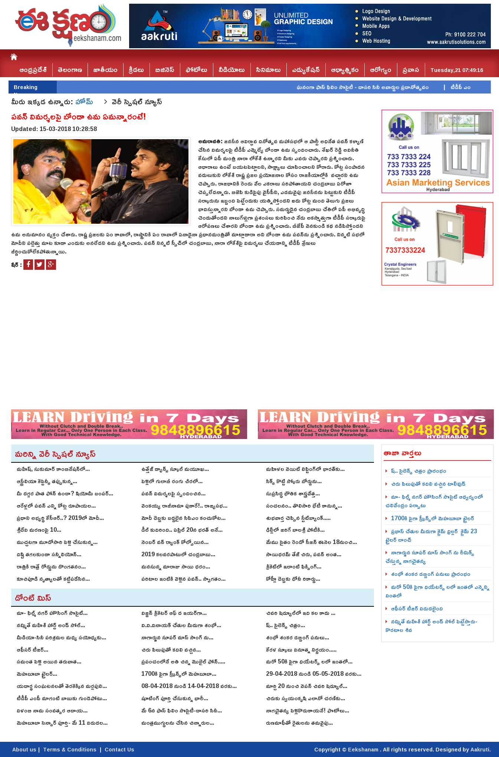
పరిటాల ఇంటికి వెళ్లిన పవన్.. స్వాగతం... (183, 578)
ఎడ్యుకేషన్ (306, 69)
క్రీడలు (136, 69)
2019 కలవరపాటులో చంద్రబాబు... (178, 554)
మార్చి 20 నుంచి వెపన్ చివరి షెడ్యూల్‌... (306, 685)
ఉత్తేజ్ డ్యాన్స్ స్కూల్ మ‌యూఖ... (175, 468)
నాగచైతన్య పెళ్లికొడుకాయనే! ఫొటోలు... (307, 710)
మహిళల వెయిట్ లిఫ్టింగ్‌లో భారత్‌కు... (305, 468)
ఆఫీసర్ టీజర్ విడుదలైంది (417, 608)
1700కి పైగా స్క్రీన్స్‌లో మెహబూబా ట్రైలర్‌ (432, 518)
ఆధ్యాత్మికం (345, 69)
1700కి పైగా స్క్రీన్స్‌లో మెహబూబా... (178, 673)
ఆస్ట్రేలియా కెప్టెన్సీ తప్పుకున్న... (47, 480)
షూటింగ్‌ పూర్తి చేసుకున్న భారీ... (174, 698)
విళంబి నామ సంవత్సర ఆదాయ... (52, 710)
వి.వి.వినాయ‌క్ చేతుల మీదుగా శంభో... (181, 624)
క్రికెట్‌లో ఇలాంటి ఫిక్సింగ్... (293, 566)
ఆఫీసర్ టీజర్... (32, 649)
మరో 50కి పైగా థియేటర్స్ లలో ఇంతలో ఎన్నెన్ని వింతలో (437, 591)
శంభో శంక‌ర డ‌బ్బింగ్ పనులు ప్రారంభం (430, 573)
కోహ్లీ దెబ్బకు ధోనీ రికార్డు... (293, 578)
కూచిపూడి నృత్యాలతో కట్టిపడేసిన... (53, 578)
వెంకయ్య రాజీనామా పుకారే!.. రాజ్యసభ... (184, 505)
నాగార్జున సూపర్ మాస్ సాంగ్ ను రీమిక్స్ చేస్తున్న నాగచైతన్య (429, 556)
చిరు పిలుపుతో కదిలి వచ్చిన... (171, 649)
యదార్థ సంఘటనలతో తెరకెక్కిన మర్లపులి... (62, 685)
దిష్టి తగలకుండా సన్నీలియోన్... (49, 554)
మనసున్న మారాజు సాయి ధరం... (175, 566)
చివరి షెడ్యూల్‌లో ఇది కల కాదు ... (300, 612)
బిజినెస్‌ (164, 69)
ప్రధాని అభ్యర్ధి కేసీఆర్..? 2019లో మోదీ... (60, 517)
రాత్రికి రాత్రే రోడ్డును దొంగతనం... (51, 566)
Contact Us (119, 749)
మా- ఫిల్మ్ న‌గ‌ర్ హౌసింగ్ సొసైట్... (52, 612)
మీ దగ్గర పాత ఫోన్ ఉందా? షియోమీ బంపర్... (65, 493)
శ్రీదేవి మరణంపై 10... (39, 529)
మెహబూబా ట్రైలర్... (37, 673)
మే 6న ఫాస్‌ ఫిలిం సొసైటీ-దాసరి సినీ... (181, 710)
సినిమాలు (268, 69)
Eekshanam (364, 749)
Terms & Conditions (69, 749)
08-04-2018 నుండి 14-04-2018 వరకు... (189, 685)
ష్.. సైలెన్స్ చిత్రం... (285, 624)
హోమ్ (85, 101)
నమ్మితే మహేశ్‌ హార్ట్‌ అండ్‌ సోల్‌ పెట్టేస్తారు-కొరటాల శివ (431, 625)
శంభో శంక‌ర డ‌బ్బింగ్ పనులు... (297, 637)
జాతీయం (105, 69)
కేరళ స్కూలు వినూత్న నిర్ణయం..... (301, 649)
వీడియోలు (232, 69)
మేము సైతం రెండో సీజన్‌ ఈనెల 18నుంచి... (311, 541)
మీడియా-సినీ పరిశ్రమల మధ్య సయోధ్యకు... (61, 637)
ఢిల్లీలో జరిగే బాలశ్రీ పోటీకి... (295, 529)
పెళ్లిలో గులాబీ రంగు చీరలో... (172, 480)
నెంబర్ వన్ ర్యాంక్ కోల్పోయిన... (175, 541)
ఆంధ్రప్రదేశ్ (33, 69)
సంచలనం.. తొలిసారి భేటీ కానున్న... (304, 505)
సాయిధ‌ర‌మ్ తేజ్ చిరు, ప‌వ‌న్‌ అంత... (303, 554)
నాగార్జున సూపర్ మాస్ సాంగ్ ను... (177, 637)
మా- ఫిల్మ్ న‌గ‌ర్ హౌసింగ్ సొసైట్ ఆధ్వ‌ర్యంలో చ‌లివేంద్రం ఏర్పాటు (434, 501)
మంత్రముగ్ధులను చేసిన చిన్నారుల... (177, 722)
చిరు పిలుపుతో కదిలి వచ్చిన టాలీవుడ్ (428, 483)
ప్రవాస (411, 69)
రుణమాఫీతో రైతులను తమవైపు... (299, 722)
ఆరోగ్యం (380, 69)
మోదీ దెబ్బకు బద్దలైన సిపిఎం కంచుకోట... (183, 517)
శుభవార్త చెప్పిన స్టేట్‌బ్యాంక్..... (298, 517)
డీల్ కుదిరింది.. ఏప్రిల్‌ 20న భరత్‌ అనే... (182, 529)
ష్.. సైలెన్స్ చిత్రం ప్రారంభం (418, 470)
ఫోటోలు (196, 69)
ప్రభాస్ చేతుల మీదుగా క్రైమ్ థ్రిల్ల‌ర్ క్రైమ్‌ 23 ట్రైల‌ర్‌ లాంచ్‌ (431, 535)
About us (24, 749)
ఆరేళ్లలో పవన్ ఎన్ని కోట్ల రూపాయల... (56, 505)
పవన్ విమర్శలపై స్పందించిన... (173, 493)
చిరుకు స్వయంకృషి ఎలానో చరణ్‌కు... (305, 698)
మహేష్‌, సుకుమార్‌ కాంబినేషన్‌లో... (53, 468)
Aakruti (479, 749)
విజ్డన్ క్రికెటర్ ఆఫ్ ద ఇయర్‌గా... (174, 612)
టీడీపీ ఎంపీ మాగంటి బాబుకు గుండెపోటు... (62, 698)
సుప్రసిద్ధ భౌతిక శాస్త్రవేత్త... (293, 493)
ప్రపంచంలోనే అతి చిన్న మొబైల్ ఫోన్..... (183, 661)
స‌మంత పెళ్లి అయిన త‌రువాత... (49, 661)
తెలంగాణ (70, 69)
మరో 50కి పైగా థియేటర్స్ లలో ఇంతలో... (309, 661)
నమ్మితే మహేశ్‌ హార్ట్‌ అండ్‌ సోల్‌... (51, 624)
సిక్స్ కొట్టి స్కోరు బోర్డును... (294, 480)
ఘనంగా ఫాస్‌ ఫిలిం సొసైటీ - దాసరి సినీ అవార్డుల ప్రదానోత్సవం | (378, 86)
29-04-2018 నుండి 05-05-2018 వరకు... (313, 673)
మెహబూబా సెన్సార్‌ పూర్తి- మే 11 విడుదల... (62, 722)
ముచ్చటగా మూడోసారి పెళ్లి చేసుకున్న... (57, 541)
